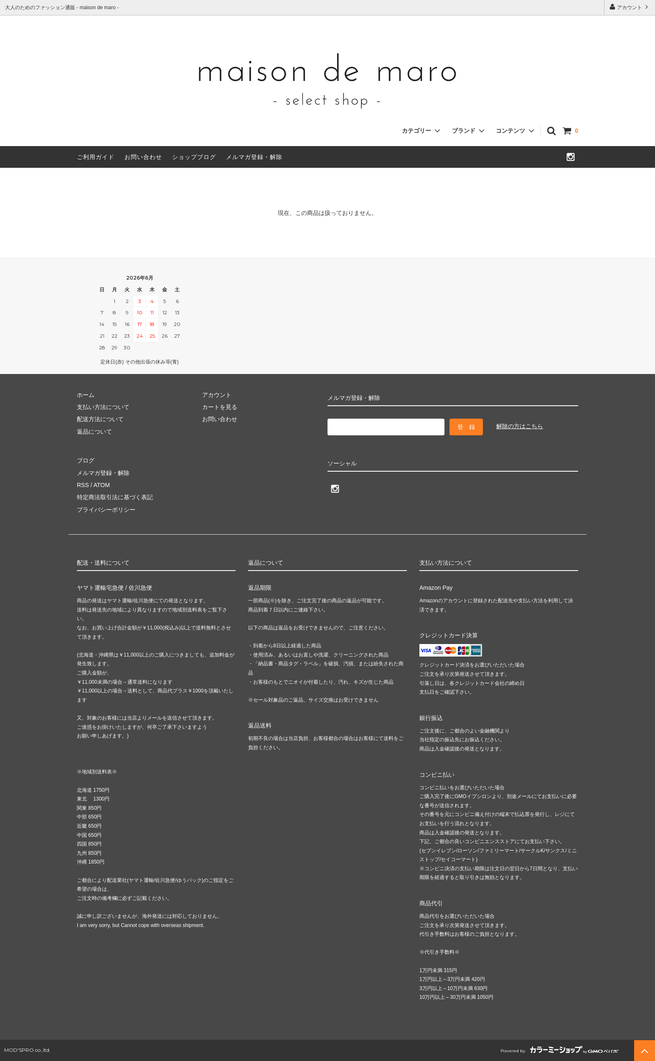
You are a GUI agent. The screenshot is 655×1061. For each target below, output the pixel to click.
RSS (83, 485)
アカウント (629, 6)
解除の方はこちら (519, 426)
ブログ (85, 460)
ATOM (102, 485)
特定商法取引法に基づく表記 (115, 497)
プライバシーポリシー (106, 509)
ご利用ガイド (95, 157)
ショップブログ (194, 157)
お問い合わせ (143, 157)
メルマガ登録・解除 (254, 157)
